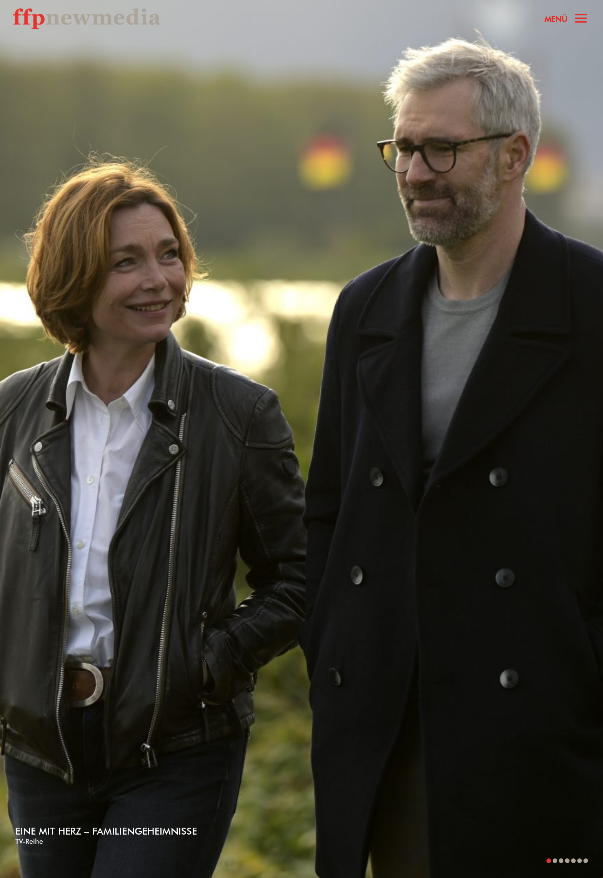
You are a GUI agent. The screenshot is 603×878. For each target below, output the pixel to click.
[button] (548, 860)
